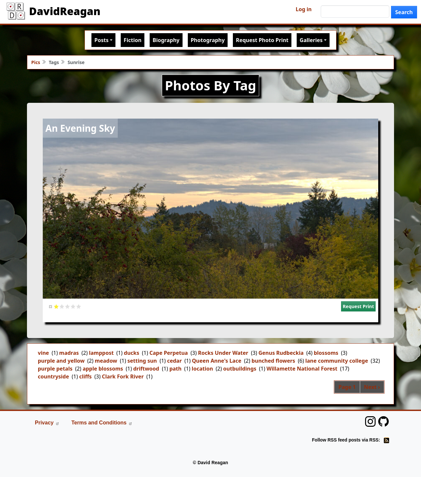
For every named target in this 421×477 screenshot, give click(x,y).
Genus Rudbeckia (281, 352)
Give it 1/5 (56, 306)
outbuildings (240, 368)
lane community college (336, 360)
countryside (53, 376)
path (175, 368)
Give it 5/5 (79, 306)
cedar (174, 360)
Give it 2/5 (62, 306)
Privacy (47, 422)
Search (404, 12)
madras (69, 352)
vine (43, 352)
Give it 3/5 (67, 306)
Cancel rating (51, 306)
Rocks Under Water (223, 352)
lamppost (101, 352)
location (202, 368)
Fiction (132, 40)
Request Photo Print (262, 40)
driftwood (146, 368)
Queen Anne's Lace (216, 360)
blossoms (326, 352)
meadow (106, 360)
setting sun (142, 360)
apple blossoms (103, 368)
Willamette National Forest (301, 368)
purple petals (55, 368)
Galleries (311, 40)
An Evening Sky (80, 128)
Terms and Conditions (102, 422)
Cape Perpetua (168, 352)
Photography (208, 40)
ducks (131, 352)
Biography (166, 40)
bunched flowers (273, 360)
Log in (303, 9)
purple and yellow (61, 360)
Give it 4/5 (73, 306)
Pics (35, 62)
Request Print (358, 306)
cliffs (85, 376)
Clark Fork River (123, 376)
